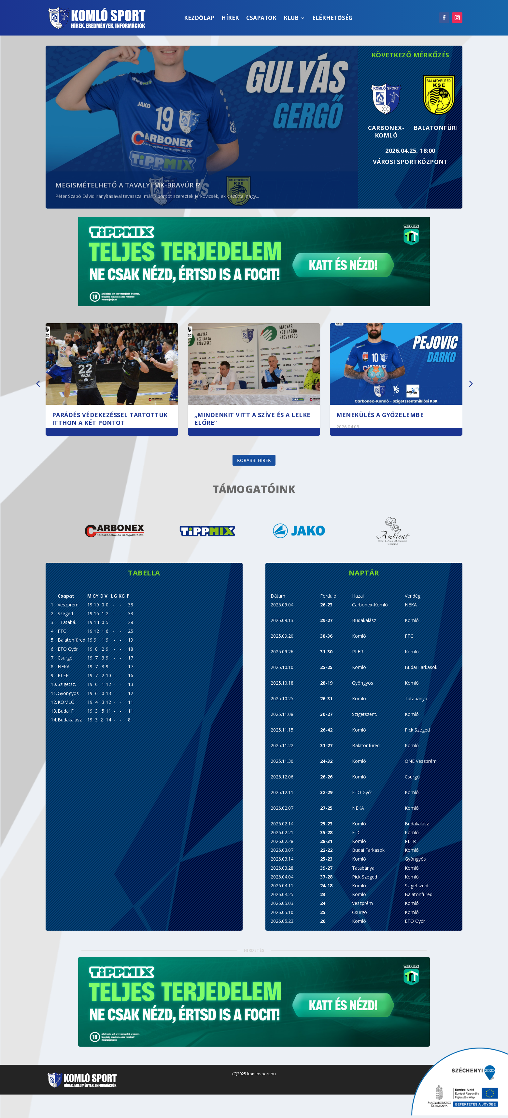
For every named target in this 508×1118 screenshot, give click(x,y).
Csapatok (261, 18)
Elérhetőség (332, 18)
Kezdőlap (199, 18)
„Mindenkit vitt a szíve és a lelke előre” (252, 418)
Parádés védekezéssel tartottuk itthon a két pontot (110, 418)
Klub (291, 18)
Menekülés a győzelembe (380, 415)
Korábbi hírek (254, 468)
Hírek (230, 18)
